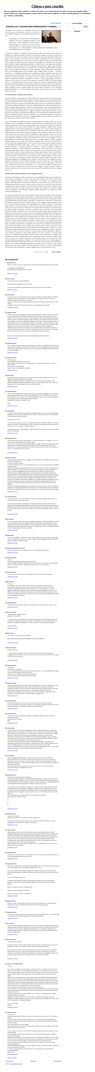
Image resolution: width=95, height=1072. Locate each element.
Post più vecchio (57, 1061)
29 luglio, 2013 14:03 (12, 642)
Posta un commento (12, 1057)
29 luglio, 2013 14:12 (12, 695)
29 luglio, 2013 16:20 (12, 918)
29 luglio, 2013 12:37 (12, 491)
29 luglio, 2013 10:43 (12, 352)
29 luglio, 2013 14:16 (12, 708)
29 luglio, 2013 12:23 (12, 452)
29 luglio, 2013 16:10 (12, 907)
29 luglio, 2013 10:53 (12, 370)
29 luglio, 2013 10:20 (12, 307)
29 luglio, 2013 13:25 (12, 607)
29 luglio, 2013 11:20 (12, 433)
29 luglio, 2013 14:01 (12, 628)
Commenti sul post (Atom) (16, 1064)
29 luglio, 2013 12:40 (12, 530)
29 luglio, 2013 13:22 (12, 597)
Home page (33, 1061)
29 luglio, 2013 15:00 (12, 750)
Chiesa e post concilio (47, 6)
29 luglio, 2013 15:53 (12, 824)
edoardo (9, 262)
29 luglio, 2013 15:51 (12, 808)
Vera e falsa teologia (48, 78)
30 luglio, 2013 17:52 (12, 1007)
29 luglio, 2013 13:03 (12, 567)
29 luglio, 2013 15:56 (12, 895)
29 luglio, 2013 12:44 (12, 543)
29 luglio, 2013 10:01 (12, 273)
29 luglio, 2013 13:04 (12, 576)
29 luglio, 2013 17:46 (12, 958)
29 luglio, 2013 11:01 (12, 386)
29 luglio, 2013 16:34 (12, 934)
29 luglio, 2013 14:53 (12, 723)
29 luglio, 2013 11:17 (12, 405)
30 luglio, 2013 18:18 (12, 1054)
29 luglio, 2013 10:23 (12, 338)
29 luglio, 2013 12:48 (12, 552)
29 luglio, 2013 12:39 (12, 514)
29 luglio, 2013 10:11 (12, 289)
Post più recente (9, 1061)
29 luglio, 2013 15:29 (12, 769)
